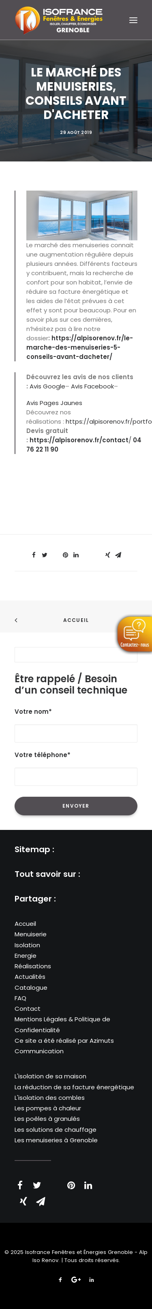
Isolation (27, 945)
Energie (25, 955)
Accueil (76, 620)
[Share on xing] (108, 555)
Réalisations (33, 966)
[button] (133, 20)
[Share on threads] (55, 553)
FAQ (20, 998)
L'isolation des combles (50, 1097)
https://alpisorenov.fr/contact (79, 440)
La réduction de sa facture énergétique (74, 1087)
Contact (28, 1008)
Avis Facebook (92, 386)
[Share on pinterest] (66, 555)
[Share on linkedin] (76, 555)
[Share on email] (118, 555)
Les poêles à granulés (47, 1118)
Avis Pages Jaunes (54, 403)
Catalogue (31, 987)
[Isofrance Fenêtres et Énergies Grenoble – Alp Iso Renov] (59, 20)
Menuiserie (31, 934)
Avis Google (47, 386)
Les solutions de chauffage (55, 1129)
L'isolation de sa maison (50, 1076)
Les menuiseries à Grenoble (56, 1140)
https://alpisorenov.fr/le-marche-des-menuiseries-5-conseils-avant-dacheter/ (79, 347)
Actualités (30, 976)
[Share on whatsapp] (87, 553)
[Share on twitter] (44, 555)
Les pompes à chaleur (48, 1108)
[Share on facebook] (34, 555)
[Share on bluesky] (97, 553)
